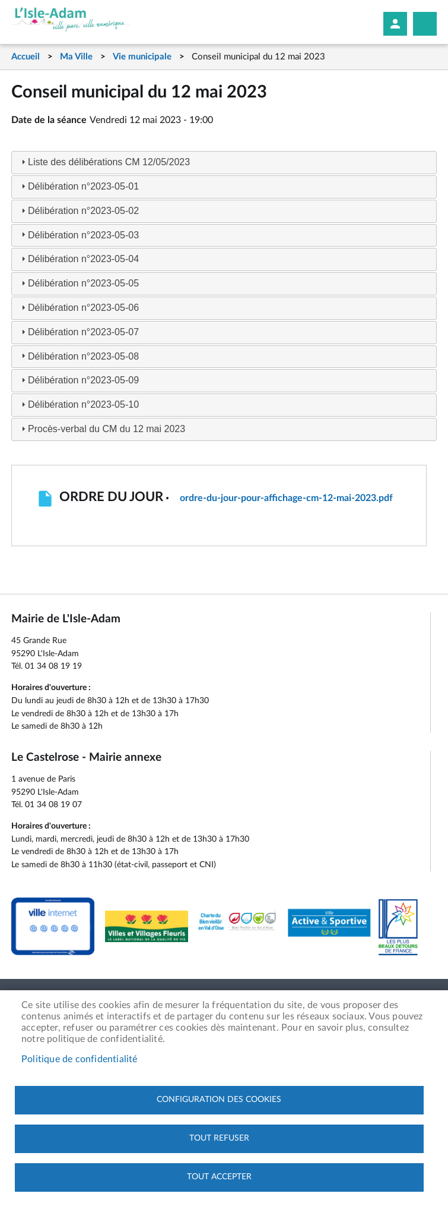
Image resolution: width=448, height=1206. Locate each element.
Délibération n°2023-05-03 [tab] (78, 234)
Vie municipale (142, 56)
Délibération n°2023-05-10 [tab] (78, 404)
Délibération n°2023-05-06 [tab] (78, 308)
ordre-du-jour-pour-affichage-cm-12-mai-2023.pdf (286, 498)
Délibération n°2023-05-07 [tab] (78, 332)
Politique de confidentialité (79, 1059)
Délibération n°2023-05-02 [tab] (78, 211)
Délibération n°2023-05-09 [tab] (78, 380)
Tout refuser (219, 1138)
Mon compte (395, 24)
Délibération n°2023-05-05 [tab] (78, 283)
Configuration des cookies (219, 1099)
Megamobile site (425, 24)
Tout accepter (219, 1177)
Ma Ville (76, 56)
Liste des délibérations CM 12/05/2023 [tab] (104, 162)
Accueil (25, 56)
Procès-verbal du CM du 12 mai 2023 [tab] (101, 429)
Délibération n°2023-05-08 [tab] (78, 356)
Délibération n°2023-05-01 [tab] (78, 186)
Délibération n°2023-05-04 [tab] (78, 259)
